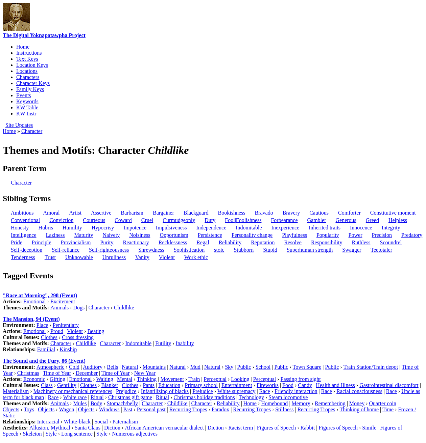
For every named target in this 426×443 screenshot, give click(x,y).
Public (244, 367)
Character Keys (33, 83)
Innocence (361, 227)
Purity (106, 242)
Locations (27, 71)
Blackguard (196, 213)
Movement (172, 379)
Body (96, 403)
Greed (372, 220)
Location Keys (32, 65)
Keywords (27, 101)
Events (23, 95)
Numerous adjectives (135, 434)
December (86, 373)
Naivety (111, 235)
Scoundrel (391, 242)
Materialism (16, 391)
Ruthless (361, 242)
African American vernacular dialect (164, 428)
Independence (211, 227)
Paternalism (125, 421)
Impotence (134, 227)
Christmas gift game (130, 397)
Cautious (319, 213)
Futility (163, 343)
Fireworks (268, 385)
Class (47, 385)
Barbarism (132, 213)
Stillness (284, 409)
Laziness (55, 235)
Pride (16, 242)
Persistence (210, 235)
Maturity (83, 235)
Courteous (94, 220)
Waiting (104, 379)
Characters (27, 77)
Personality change (252, 235)
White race (75, 397)
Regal (202, 242)
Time (388, 409)
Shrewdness (151, 250)
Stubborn (244, 250)
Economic (34, 379)
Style (51, 434)
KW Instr (26, 113)
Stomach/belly (122, 403)
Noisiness (139, 235)
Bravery (291, 213)
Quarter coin (382, 403)
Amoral (51, 213)
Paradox (220, 409)
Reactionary (136, 242)
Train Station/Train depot (371, 367)
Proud (56, 331)
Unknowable (79, 257)
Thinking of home (359, 409)
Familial (46, 349)
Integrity (391, 227)
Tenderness (23, 257)
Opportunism (174, 235)
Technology (251, 397)
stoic (219, 250)
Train (194, 379)
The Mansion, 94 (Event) (31, 319)
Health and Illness (335, 385)
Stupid (270, 250)
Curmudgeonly (179, 220)
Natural (130, 367)
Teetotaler (381, 250)
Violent (167, 257)
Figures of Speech (276, 428)
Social (101, 421)
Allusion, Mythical (49, 428)
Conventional (25, 220)
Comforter (349, 213)
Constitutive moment (393, 213)
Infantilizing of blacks (165, 391)
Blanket (109, 385)
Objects (11, 409)
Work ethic (196, 257)
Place (42, 325)
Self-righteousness (109, 250)
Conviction (61, 220)
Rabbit (308, 428)
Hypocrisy (103, 227)
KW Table (27, 107)
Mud (195, 367)
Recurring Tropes (188, 409)
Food (287, 385)
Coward (123, 220)
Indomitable (249, 227)
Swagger (351, 250)
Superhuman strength (310, 250)
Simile (369, 428)
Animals (59, 307)
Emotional (34, 301)
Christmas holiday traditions (204, 397)
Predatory (411, 235)
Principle (41, 242)
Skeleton (32, 434)
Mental (124, 379)
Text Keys (27, 59)
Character (31, 131)
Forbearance (284, 220)
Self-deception (26, 250)
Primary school (201, 385)
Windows (109, 409)
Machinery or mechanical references (72, 391)
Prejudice (126, 391)
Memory (301, 403)
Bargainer (163, 213)
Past (128, 409)
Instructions (29, 53)
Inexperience (285, 227)
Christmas (28, 373)
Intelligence (24, 235)
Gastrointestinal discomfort (389, 385)
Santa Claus (87, 428)
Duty (210, 220)
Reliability (230, 242)
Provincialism (76, 242)
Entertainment (236, 385)
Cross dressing (78, 337)
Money (356, 403)
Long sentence (77, 434)
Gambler (316, 220)
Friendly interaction (296, 391)
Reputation (263, 242)
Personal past (151, 409)
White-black (77, 421)
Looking (240, 379)
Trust (50, 257)
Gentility (66, 385)
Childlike (124, 307)
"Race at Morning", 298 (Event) (40, 295)
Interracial (48, 421)
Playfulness (294, 235)
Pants (149, 385)
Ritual (97, 397)
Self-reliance (65, 250)
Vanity (142, 257)
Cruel (147, 220)
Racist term (240, 428)
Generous (345, 220)
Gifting (57, 379)
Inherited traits (324, 227)
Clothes (49, 337)
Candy (305, 385)
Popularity (327, 235)
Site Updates (19, 125)
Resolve (293, 242)
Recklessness (173, 242)
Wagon (66, 409)
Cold (74, 367)
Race (264, 391)
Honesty (20, 227)
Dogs (79, 307)
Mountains (154, 367)
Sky (229, 367)
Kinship (68, 349)
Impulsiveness (171, 227)
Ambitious (22, 213)
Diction (112, 428)
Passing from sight (301, 379)
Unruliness (114, 257)
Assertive (101, 213)
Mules (80, 403)
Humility (72, 227)
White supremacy (236, 391)
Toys (29, 409)
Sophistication (189, 250)
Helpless (397, 220)
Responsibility (326, 242)
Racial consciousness (359, 391)
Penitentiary (66, 325)
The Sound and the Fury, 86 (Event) (44, 361)
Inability (185, 343)
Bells (112, 367)
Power (355, 235)
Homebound (274, 403)
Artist (75, 213)
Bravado (264, 213)
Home (22, 47)
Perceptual (215, 379)
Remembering (330, 403)
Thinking (147, 379)
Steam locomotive (288, 397)
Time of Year (57, 373)
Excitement (62, 301)
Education (169, 385)
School (263, 367)
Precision (382, 235)
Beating (95, 331)
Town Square (307, 367)
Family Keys (30, 89)
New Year (145, 373)
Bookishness (231, 213)
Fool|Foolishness (243, 220)
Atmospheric (51, 367)
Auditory (92, 367)
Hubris (45, 227)
